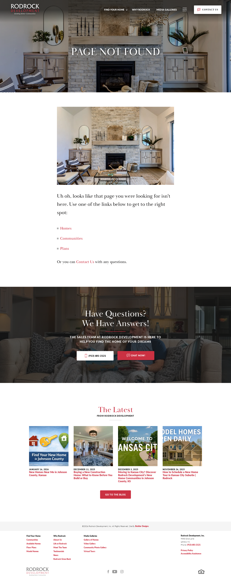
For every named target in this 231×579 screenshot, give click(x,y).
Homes (66, 228)
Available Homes (33, 543)
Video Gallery (89, 543)
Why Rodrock (141, 9)
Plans (64, 248)
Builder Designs (142, 526)
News (55, 555)
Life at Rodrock (60, 543)
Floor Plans (31, 547)
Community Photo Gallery (95, 547)
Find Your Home (33, 536)
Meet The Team (60, 547)
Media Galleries (166, 9)
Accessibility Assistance (191, 553)
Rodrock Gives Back (62, 559)
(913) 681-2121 (97, 355)
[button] (116, 9)
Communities (71, 238)
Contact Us (85, 262)
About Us (57, 539)
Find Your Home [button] (114, 9)
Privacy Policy (187, 550)
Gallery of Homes (91, 539)
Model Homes (32, 551)
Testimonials (58, 551)
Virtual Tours (89, 551)
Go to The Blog (115, 494)
